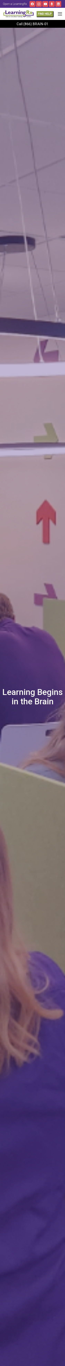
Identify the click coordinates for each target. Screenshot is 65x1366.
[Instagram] (39, 4)
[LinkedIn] (58, 4)
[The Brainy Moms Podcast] (52, 4)
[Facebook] (32, 4)
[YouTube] (45, 4)
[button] (59, 14)
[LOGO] (18, 14)
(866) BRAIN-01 (35, 24)
